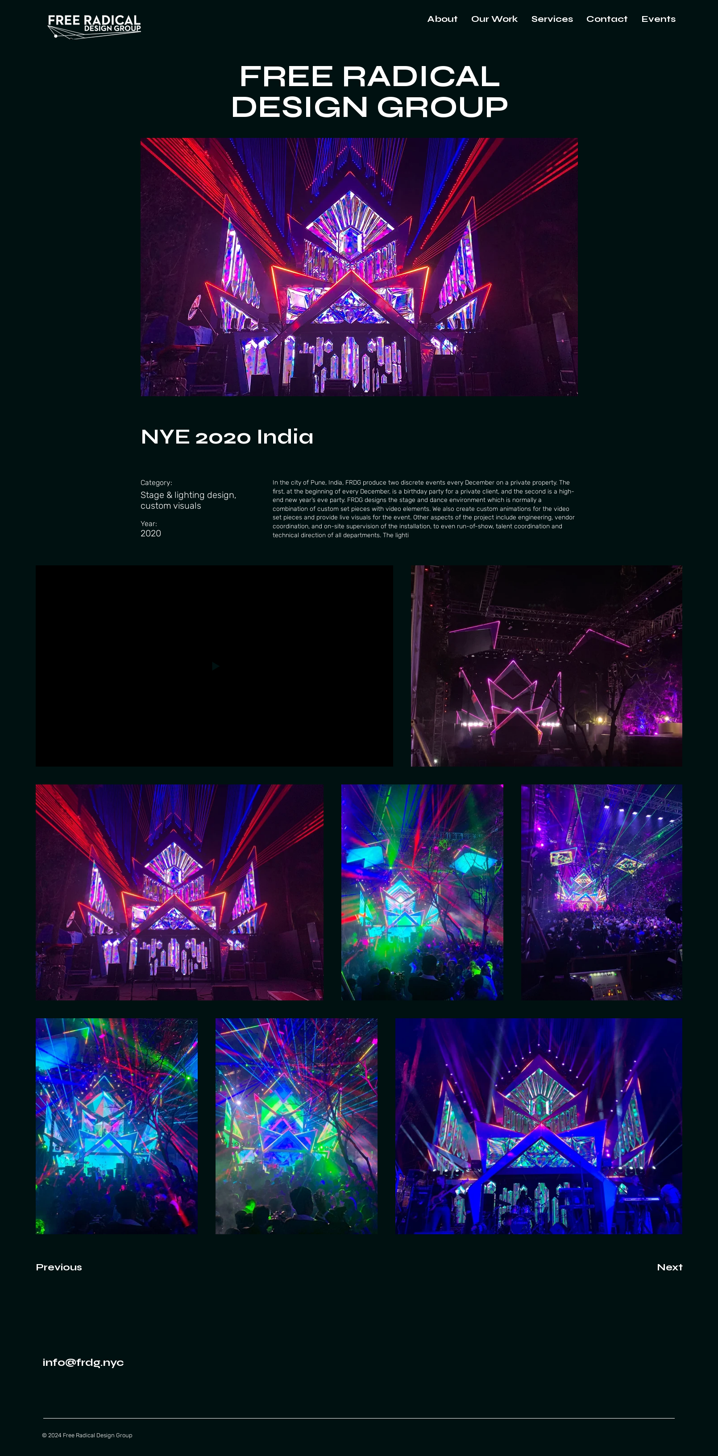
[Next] (653, 1268)
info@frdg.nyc (83, 1362)
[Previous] (68, 1268)
